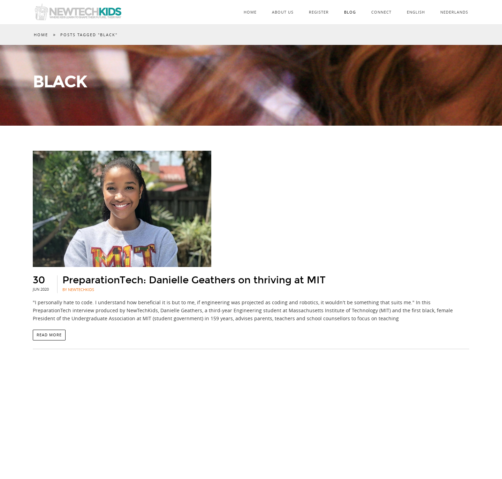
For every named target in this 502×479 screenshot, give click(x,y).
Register (319, 12)
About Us (283, 12)
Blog (350, 12)
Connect (381, 12)
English (416, 12)
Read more (49, 334)
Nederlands (454, 12)
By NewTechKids (78, 289)
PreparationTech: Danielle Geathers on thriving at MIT (194, 280)
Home (250, 12)
